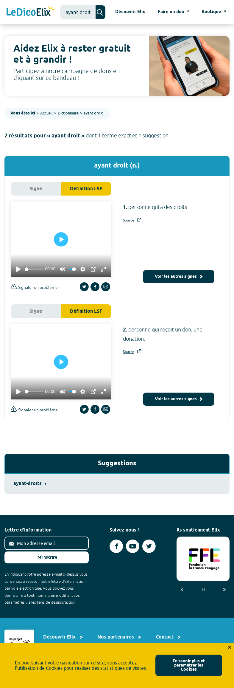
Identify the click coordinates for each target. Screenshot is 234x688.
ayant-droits (29, 484)
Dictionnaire (68, 113)
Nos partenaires (115, 637)
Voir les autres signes (178, 277)
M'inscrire (42, 557)
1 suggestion (153, 135)
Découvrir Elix (59, 637)
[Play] (18, 269)
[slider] (34, 269)
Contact (165, 637)
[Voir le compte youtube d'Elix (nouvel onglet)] (132, 546)
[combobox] (78, 12)
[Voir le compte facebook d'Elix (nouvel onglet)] (116, 546)
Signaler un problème (34, 286)
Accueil (46, 113)
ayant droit (93, 113)
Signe (35, 189)
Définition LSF (86, 189)
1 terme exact (114, 135)
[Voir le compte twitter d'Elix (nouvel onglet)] (149, 546)
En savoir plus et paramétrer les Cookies (189, 665)
